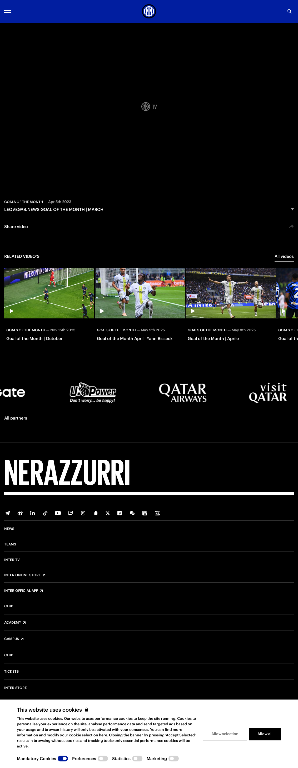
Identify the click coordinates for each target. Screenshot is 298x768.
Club (8, 606)
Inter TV (12, 560)
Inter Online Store (22, 575)
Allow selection (225, 733)
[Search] (289, 11)
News (9, 529)
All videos (284, 256)
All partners (15, 418)
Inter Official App (21, 591)
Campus (11, 639)
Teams (10, 544)
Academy (12, 623)
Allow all (264, 733)
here (103, 735)
